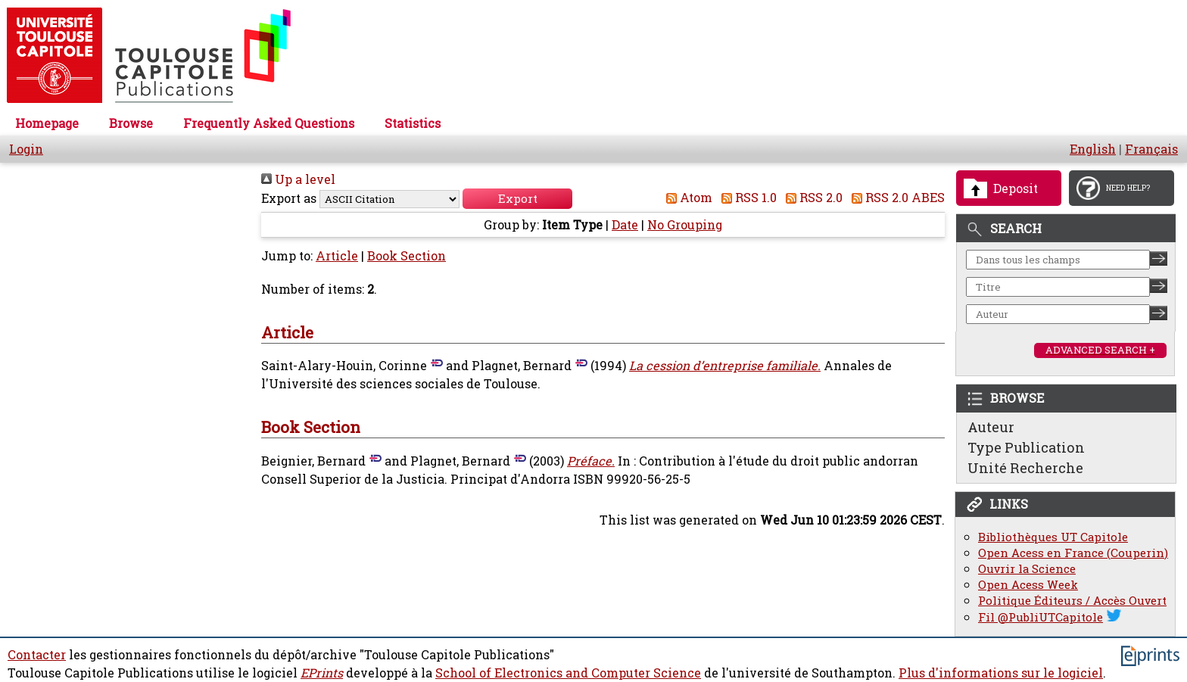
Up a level (298, 179)
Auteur (990, 427)
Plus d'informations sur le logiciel (1001, 673)
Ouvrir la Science (1027, 569)
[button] (517, 198)
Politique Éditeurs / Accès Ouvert (1072, 601)
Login (26, 149)
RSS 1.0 (746, 197)
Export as (288, 198)
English (1093, 149)
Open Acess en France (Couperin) (1073, 553)
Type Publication (1026, 447)
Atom (686, 197)
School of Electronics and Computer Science (568, 673)
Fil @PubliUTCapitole (1040, 617)
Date (625, 224)
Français (1151, 149)
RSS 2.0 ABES (895, 197)
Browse (131, 123)
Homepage (47, 123)
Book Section (406, 256)
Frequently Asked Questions (268, 123)
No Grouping (684, 224)
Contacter (37, 654)
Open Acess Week (1028, 585)
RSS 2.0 (811, 197)
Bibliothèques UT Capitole (1053, 537)
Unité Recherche (1025, 468)
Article (337, 256)
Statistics (413, 123)
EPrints (322, 673)
